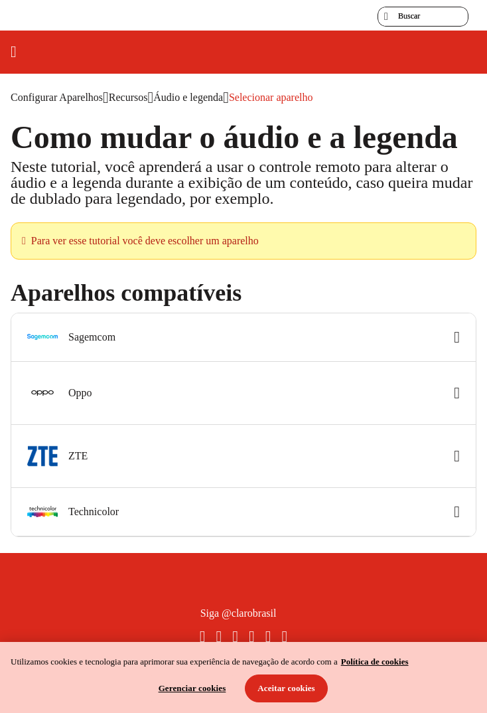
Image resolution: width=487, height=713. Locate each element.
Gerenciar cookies (192, 688)
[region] (243, 677)
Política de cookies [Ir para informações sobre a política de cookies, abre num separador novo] (375, 662)
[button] (243, 337)
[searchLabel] (423, 17)
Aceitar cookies (286, 688)
